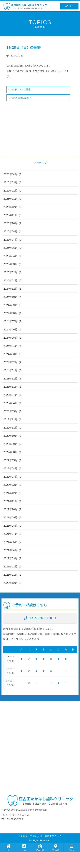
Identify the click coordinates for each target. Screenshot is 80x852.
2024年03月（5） (14, 354)
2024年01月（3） (14, 370)
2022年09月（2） (14, 443)
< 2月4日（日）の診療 (20, 89)
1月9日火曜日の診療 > (20, 97)
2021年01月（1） (14, 574)
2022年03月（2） (14, 476)
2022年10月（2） (14, 435)
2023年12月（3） (14, 378)
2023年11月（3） (14, 386)
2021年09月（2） (14, 517)
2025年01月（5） (14, 280)
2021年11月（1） (14, 501)
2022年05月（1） (14, 460)
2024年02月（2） (14, 362)
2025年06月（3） (14, 247)
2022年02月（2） (14, 484)
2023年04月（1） (14, 403)
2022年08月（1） (14, 452)
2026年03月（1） (14, 182)
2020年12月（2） (14, 582)
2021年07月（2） (14, 533)
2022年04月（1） (14, 468)
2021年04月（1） (14, 550)
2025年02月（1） (14, 272)
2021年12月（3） (14, 492)
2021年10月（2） (14, 509)
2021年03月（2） (14, 558)
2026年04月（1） (14, 174)
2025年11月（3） (14, 215)
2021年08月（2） (14, 525)
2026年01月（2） (14, 198)
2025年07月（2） (14, 239)
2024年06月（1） (14, 329)
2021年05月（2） (14, 542)
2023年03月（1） (14, 411)
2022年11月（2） (14, 427)
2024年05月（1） (14, 337)
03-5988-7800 (42, 618)
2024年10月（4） (14, 296)
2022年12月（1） (14, 419)
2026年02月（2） (14, 190)
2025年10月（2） (14, 223)
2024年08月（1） (14, 313)
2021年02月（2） (14, 566)
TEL (69, 6)
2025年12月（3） (14, 206)
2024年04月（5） (14, 345)
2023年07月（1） (14, 394)
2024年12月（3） (14, 288)
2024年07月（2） (14, 321)
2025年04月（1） (14, 255)
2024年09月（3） (14, 305)
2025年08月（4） (14, 231)
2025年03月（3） (14, 264)
